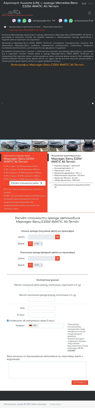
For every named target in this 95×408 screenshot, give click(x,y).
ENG (90, 4)
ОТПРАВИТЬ (80, 382)
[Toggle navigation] (89, 13)
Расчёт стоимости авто (27, 183)
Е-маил (20, 315)
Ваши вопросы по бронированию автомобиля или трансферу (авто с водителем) (45, 357)
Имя (22, 308)
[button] (93, 103)
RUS (84, 4)
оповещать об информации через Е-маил (30, 321)
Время (21, 244)
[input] (41, 237)
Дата (21, 237)
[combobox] (33, 325)
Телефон (20, 325)
